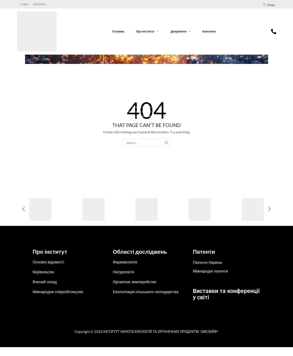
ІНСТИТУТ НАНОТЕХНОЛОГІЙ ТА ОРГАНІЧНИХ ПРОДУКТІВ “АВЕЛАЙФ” (160, 340)
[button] (269, 5)
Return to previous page (251, 59)
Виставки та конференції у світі (221, 294)
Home (30, 59)
